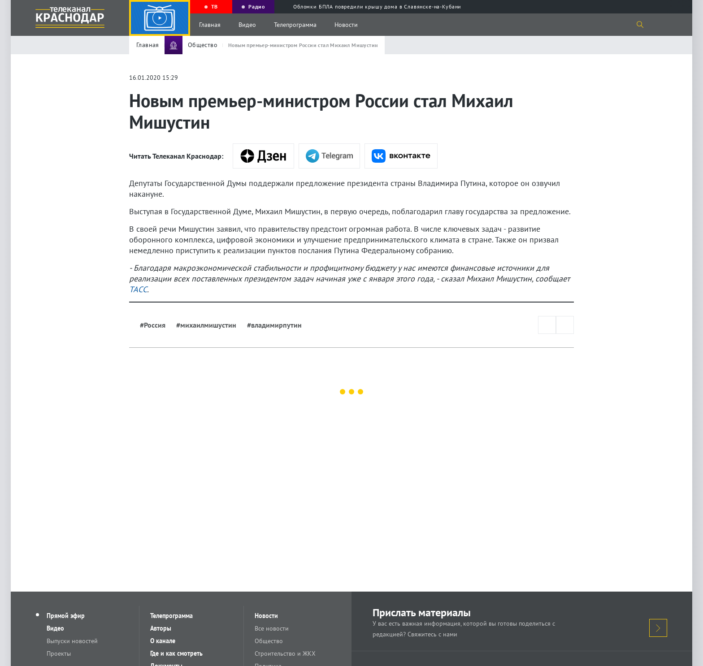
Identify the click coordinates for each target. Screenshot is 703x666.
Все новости (272, 628)
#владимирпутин (274, 324)
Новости (346, 25)
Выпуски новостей (72, 641)
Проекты (59, 653)
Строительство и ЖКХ (285, 653)
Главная (210, 25)
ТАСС (138, 289)
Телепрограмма (295, 25)
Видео (247, 25)
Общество (269, 641)
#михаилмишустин (206, 324)
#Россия (152, 324)
